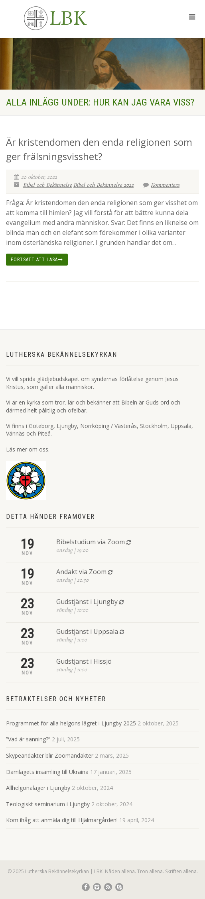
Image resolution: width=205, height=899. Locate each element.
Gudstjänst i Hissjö (84, 661)
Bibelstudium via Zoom (90, 541)
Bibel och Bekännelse (47, 185)
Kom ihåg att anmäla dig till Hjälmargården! (62, 820)
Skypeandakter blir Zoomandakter (49, 755)
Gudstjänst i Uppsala (87, 631)
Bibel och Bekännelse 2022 (103, 185)
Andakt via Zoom (81, 571)
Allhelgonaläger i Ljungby (38, 788)
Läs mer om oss (27, 449)
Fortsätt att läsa (37, 259)
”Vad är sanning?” (28, 739)
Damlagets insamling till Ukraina (47, 772)
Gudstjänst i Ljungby (87, 601)
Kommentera (161, 185)
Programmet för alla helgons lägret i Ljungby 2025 (71, 723)
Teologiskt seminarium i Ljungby (48, 804)
